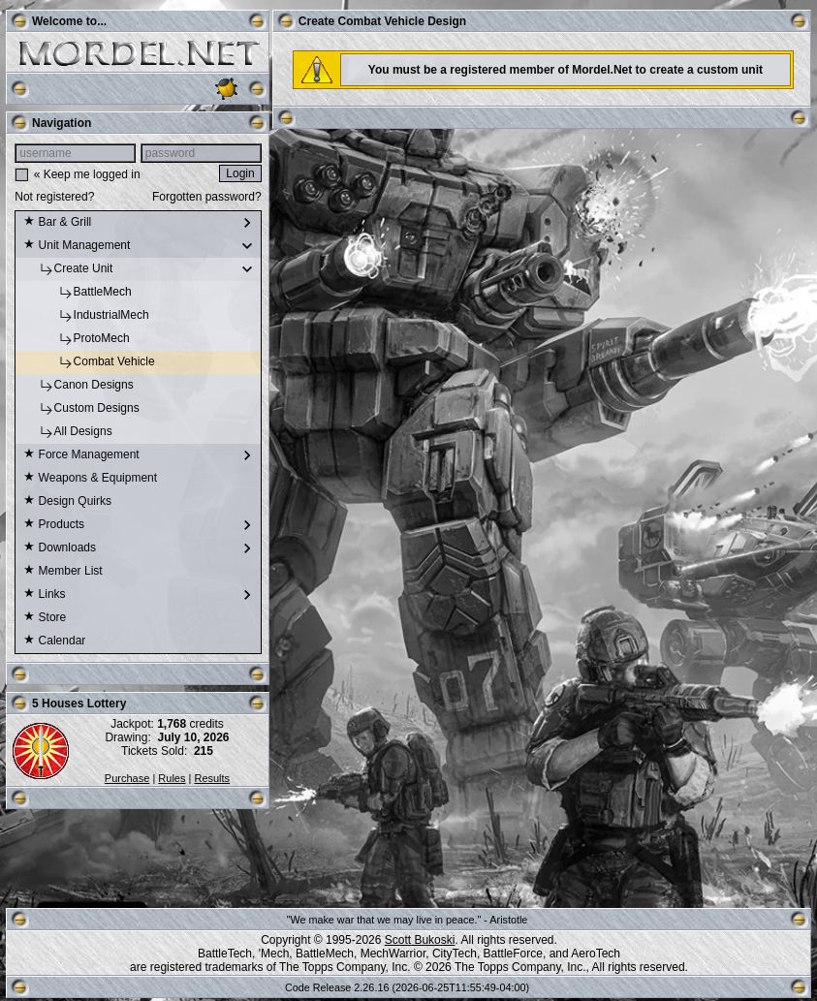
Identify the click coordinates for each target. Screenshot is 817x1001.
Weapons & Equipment (90, 478)
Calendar (54, 641)
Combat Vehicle (88, 362)
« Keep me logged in (87, 174)
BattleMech (77, 292)
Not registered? (54, 196)
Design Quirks (67, 502)
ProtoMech (76, 339)
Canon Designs (78, 385)
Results (212, 778)
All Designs (67, 432)
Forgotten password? (207, 196)
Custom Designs (80, 409)
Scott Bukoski (420, 940)
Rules (171, 778)
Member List (62, 571)
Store (44, 618)
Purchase (127, 778)
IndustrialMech (85, 316)
